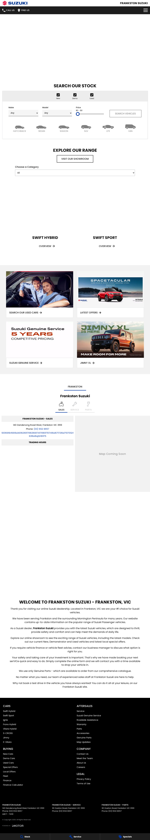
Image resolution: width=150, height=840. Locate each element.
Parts (79, 728)
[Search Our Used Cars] (39, 294)
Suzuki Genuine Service (89, 715)
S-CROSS (8, 733)
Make (23, 111)
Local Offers (9, 771)
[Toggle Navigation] (145, 10)
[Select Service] (74, 407)
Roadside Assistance (87, 719)
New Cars (8, 753)
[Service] (75, 837)
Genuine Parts (84, 737)
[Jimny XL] (110, 344)
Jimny (6, 737)
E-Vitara (7, 742)
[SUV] (86, 128)
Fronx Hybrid (9, 724)
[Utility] (108, 128)
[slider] (78, 114)
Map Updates (84, 742)
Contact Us (82, 753)
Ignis (5, 719)
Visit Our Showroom (75, 159)
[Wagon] (64, 128)
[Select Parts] (88, 407)
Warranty (81, 724)
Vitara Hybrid (9, 728)
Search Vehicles (125, 113)
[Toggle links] (12, 826)
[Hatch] (20, 128)
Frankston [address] (75, 386)
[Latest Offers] (110, 294)
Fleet (5, 776)
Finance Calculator (13, 784)
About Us (81, 762)
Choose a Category (75, 170)
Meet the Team (85, 758)
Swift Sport (8, 715)
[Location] (61, 407)
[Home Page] (14, 3)
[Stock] (25, 837)
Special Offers (10, 767)
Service (80, 711)
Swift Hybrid (9, 711)
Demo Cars (9, 758)
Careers (81, 767)
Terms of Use (83, 783)
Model (57, 111)
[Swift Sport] (105, 219)
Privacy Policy (84, 779)
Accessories (83, 733)
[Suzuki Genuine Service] (39, 344)
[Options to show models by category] (75, 173)
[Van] (130, 128)
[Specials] (125, 837)
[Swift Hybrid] (45, 219)
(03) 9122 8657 (41, 428)
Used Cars (8, 762)
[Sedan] (42, 128)
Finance (7, 780)
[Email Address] (37, 434)
